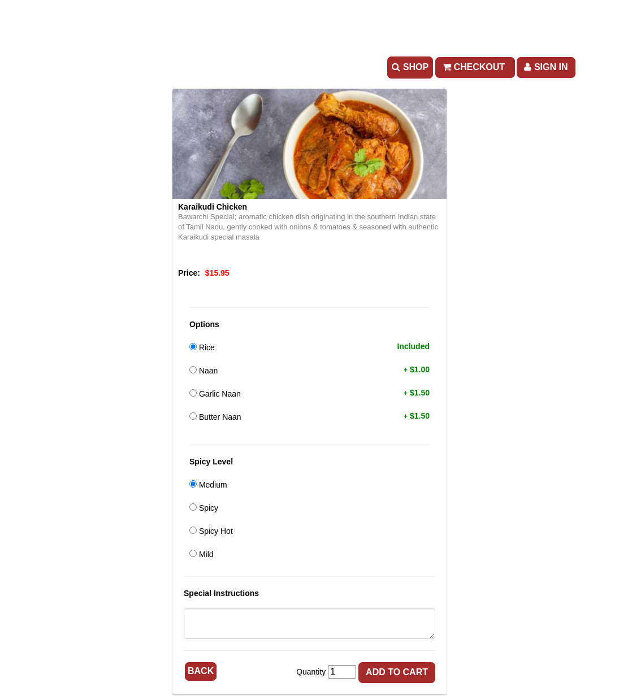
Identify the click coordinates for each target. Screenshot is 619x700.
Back (201, 671)
